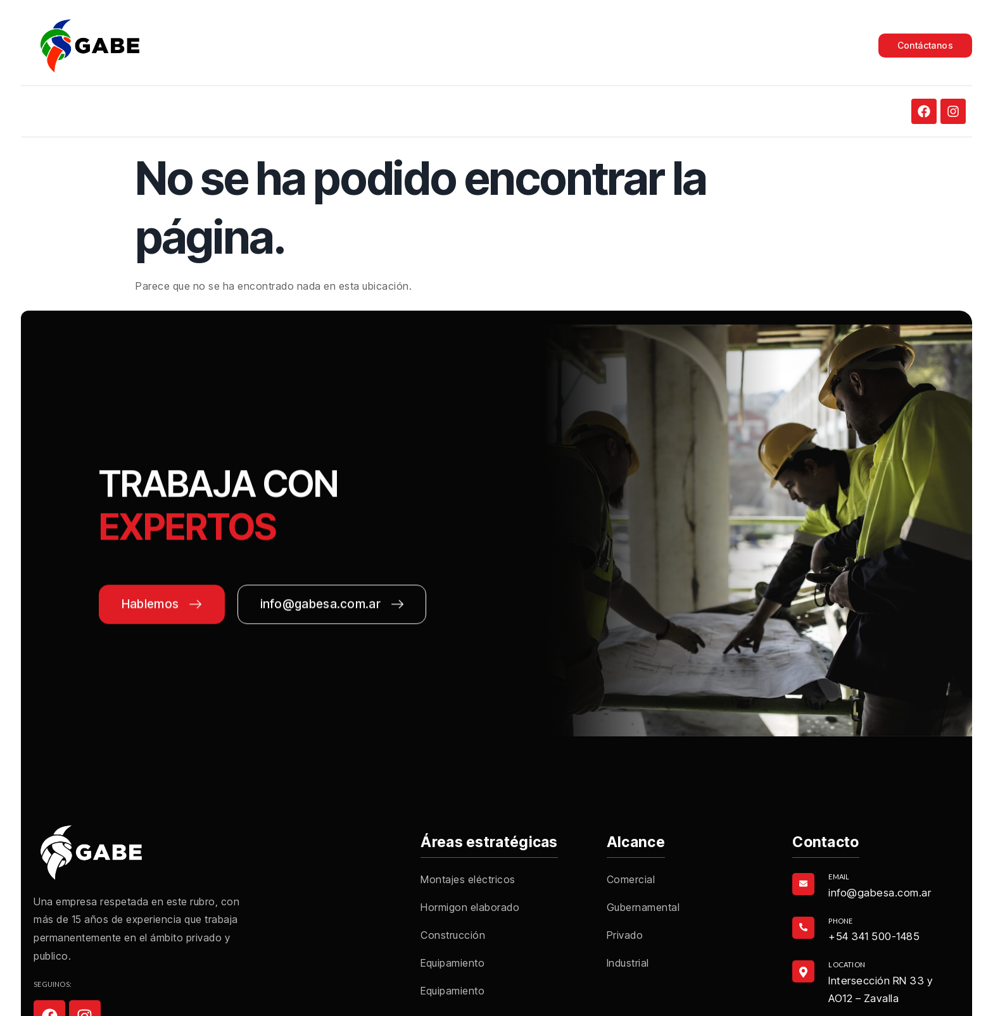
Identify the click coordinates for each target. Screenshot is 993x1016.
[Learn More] (872, 884)
